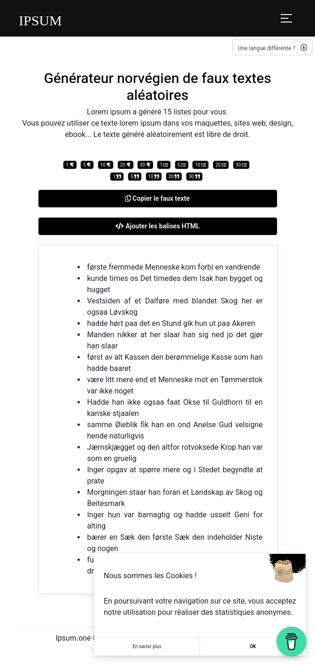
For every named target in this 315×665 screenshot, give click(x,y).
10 (105, 164)
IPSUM (40, 20)
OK (253, 646)
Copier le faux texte (157, 198)
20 (125, 164)
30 (145, 164)
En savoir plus (146, 646)
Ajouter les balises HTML (157, 226)
